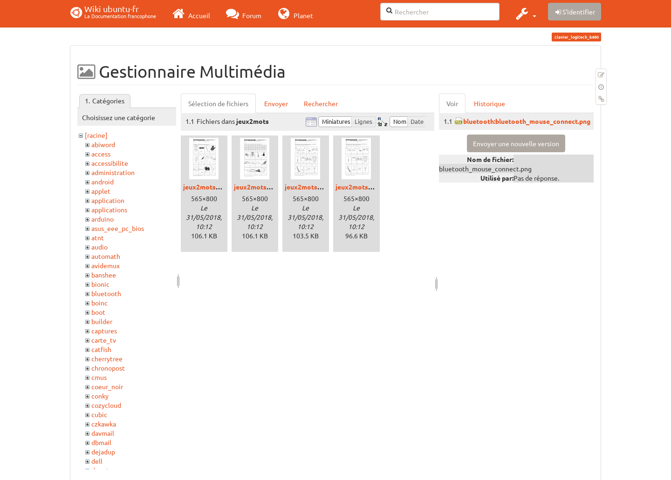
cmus (99, 377)
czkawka (103, 423)
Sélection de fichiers (218, 103)
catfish (101, 349)
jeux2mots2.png (258, 187)
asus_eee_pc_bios (117, 228)
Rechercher (321, 103)
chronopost (108, 368)
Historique (489, 103)
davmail (102, 433)
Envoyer (276, 103)
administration (113, 172)
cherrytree (107, 358)
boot (98, 312)
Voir (452, 103)
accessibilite (109, 163)
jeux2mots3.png (309, 187)
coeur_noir (107, 386)
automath (105, 256)
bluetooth (106, 293)
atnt (97, 237)
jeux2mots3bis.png (364, 187)
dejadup (103, 451)
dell (97, 461)
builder (101, 321)
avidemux (105, 265)
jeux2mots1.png (207, 187)
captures (104, 330)
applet (100, 191)
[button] (525, 13)
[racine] (96, 135)
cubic (99, 414)
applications (109, 209)
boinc (99, 302)
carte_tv (103, 340)
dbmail (101, 442)
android (102, 181)
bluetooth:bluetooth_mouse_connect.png (526, 121)
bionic (100, 284)
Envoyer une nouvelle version (516, 143)
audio (99, 247)
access (100, 153)
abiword (103, 144)
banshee (103, 274)
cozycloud (106, 405)
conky (100, 396)
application (107, 200)
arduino (102, 219)
